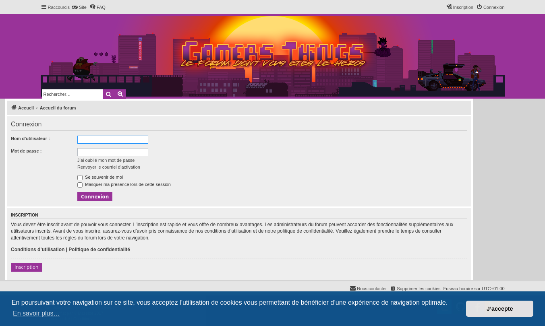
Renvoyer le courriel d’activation (108, 167)
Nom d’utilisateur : (30, 138)
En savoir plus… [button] (36, 313)
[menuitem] (79, 7)
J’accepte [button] (500, 308)
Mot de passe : (26, 151)
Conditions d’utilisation (37, 249)
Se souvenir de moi (100, 177)
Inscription (26, 267)
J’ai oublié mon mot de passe (106, 160)
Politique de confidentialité (99, 249)
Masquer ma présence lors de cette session (124, 184)
